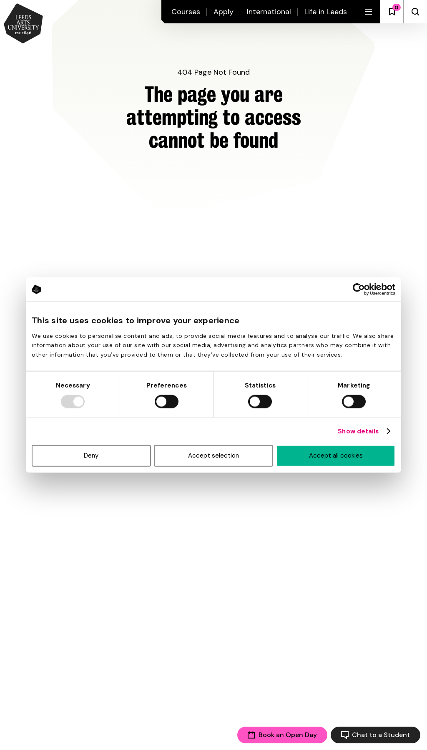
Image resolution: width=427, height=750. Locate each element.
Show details (358, 431)
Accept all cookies (336, 455)
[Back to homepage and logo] (23, 24)
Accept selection (213, 455)
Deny (91, 455)
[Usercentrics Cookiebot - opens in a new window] (358, 289)
